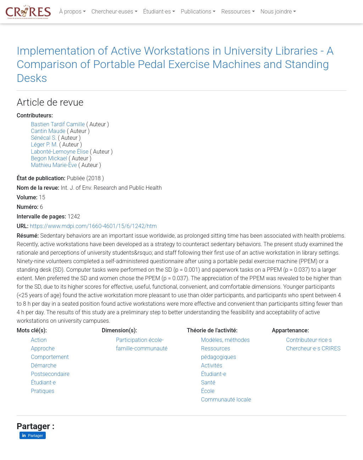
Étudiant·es (157, 13)
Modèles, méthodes (225, 340)
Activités (211, 365)
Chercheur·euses (112, 13)
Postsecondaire (50, 374)
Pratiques (42, 391)
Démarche (43, 365)
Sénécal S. (43, 137)
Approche (43, 348)
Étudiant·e (43, 382)
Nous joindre (276, 13)
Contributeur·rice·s (309, 340)
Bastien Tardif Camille (58, 124)
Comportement (50, 357)
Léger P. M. (44, 144)
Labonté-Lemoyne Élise (60, 151)
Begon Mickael (49, 158)
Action (39, 340)
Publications (196, 13)
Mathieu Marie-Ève (54, 165)
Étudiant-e (213, 374)
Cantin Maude (48, 131)
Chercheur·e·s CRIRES (313, 348)
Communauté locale (226, 399)
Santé (208, 382)
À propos (70, 13)
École (207, 391)
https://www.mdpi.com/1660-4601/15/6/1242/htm (93, 226)
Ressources (235, 13)
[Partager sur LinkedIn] (32, 435)
